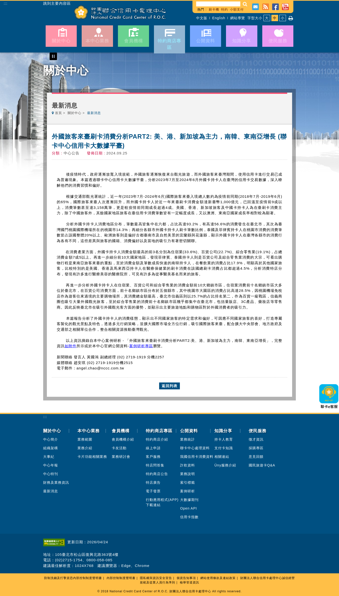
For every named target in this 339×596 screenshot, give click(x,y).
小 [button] (282, 18)
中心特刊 (50, 474)
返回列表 (169, 386)
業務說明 (187, 474)
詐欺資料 (187, 465)
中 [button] (275, 18)
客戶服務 (153, 457)
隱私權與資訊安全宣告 (156, 578)
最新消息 (50, 491)
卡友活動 (119, 448)
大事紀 (48, 457)
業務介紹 (84, 448)
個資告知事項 (186, 578)
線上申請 (153, 448)
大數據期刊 (189, 500)
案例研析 (187, 491)
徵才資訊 (256, 439)
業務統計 (187, 439)
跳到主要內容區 (57, 3)
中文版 (201, 18)
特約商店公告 (157, 474)
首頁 (58, 113)
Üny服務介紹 (225, 465)
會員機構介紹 (123, 439)
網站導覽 (237, 18)
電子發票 (153, 491)
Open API (188, 508)
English (218, 18)
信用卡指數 (189, 517)
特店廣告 (153, 482)
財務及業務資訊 (56, 482)
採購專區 (256, 448)
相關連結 (221, 457)
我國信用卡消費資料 (196, 457)
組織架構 (50, 448)
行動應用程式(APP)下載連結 (162, 502)
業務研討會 (121, 457)
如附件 (70, 346)
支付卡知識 (223, 448)
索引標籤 (187, 482)
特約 (224, 9)
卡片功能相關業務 (92, 457)
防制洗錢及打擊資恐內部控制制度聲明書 (73, 578)
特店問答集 (155, 465)
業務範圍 (84, 439)
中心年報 (50, 465)
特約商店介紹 (157, 439)
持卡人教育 (223, 439)
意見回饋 (256, 457)
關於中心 (74, 113)
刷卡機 (214, 9)
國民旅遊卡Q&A (262, 465)
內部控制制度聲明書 (121, 578)
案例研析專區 (141, 346)
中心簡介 (50, 439)
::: (6, 3)
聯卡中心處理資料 (195, 448)
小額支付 (237, 9)
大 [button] (267, 18)
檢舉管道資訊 (189, 582)
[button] (245, 4)
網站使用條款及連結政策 (218, 578)
